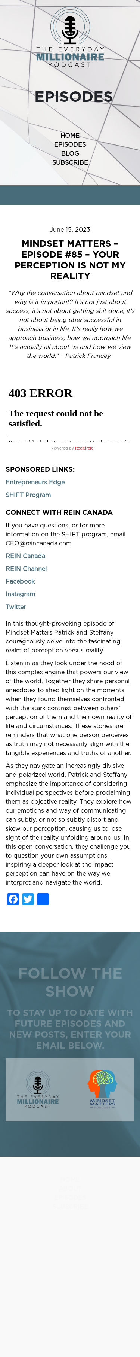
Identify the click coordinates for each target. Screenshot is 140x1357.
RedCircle (84, 448)
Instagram (20, 594)
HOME (70, 136)
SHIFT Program (28, 495)
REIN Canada (25, 556)
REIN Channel (26, 569)
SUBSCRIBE (70, 163)
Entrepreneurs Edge (35, 483)
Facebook (20, 582)
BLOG (70, 154)
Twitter (16, 607)
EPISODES (70, 145)
